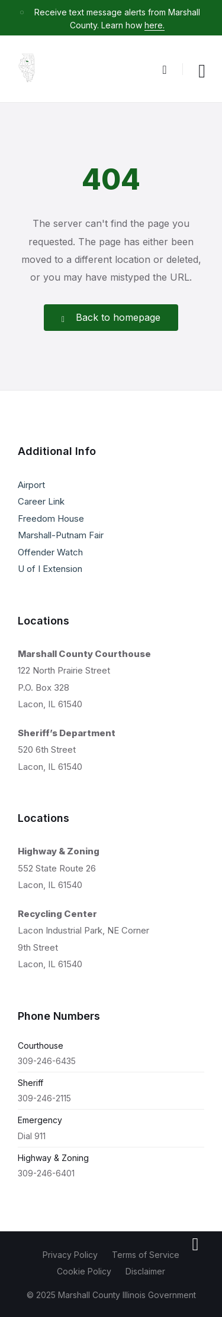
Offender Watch (50, 552)
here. (154, 25)
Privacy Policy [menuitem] (70, 1255)
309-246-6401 (46, 1173)
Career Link (41, 501)
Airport (31, 484)
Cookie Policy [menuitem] (84, 1271)
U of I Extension (50, 568)
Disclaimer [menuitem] (145, 1271)
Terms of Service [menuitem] (145, 1255)
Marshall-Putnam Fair (61, 535)
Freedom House (51, 518)
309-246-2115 (44, 1098)
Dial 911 (32, 1136)
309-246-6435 (47, 1061)
